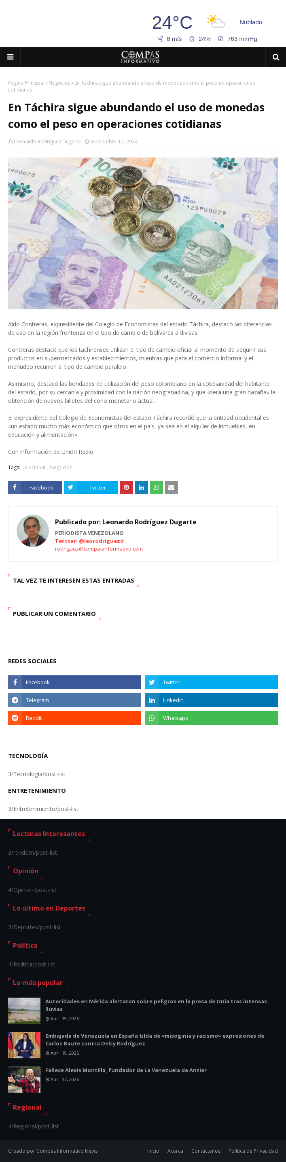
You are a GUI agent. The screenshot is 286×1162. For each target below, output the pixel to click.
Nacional (35, 467)
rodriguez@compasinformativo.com (99, 548)
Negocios (59, 82)
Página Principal (26, 82)
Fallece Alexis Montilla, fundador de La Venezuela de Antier (126, 1070)
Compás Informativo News (66, 1150)
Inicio (153, 1150)
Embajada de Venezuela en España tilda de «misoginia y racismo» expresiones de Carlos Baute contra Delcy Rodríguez (154, 1039)
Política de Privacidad (253, 1150)
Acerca (175, 1150)
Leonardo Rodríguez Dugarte (47, 141)
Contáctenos (205, 1150)
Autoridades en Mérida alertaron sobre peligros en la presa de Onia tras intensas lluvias (156, 1005)
